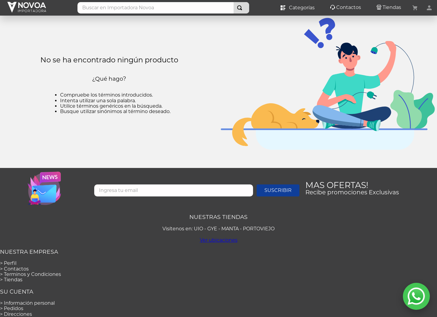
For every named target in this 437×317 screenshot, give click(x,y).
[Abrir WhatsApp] (416, 296)
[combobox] (163, 7)
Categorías (298, 7)
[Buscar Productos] (240, 7)
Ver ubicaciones (218, 240)
